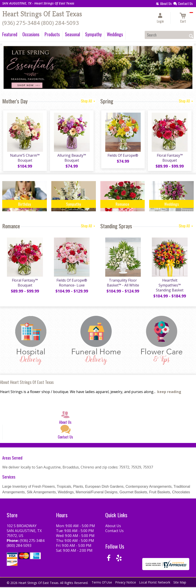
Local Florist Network (154, 584)
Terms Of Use (102, 584)
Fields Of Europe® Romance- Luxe (71, 284)
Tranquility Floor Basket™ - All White (122, 284)
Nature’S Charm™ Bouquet (24, 159)
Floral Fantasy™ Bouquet (169, 159)
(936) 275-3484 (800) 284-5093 (40, 22)
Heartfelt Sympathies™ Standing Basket (169, 287)
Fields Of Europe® (122, 156)
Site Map (179, 584)
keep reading (169, 393)
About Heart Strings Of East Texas (27, 384)
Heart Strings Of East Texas (42, 13)
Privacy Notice (125, 584)
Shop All (88, 101)
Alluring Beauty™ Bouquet (71, 159)
